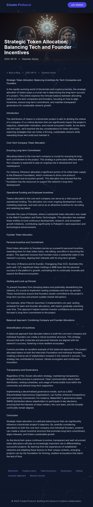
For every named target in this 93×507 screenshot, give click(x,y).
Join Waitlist (77, 5)
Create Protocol (19, 5)
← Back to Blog (13, 73)
